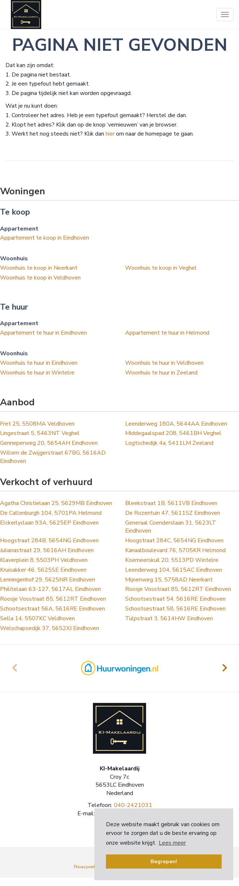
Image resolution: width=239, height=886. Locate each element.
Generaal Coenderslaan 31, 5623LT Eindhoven (170, 527)
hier (110, 134)
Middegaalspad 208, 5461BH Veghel (173, 433)
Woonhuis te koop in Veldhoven (40, 278)
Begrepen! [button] (163, 861)
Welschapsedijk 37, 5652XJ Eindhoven (49, 628)
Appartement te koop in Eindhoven (44, 238)
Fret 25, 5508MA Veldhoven (37, 424)
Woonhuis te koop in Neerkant (38, 268)
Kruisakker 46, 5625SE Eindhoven (43, 570)
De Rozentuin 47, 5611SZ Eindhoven (172, 513)
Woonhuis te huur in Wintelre (37, 373)
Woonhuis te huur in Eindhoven (38, 363)
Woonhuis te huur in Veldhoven (164, 363)
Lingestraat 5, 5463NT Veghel (40, 433)
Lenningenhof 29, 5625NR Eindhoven (47, 580)
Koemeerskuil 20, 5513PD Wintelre (171, 560)
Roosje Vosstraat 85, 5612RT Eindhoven (178, 589)
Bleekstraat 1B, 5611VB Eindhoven (171, 503)
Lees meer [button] (172, 843)
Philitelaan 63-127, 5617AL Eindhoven (50, 589)
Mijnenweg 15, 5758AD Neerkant (169, 580)
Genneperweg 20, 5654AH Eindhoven (49, 443)
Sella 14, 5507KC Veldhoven (37, 618)
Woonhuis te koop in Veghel (161, 268)
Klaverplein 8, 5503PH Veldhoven (44, 560)
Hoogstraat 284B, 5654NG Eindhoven (49, 541)
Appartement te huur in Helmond (167, 333)
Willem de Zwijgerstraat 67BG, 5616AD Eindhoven (53, 457)
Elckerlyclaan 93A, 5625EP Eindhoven (49, 523)
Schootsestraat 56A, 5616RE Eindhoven (52, 609)
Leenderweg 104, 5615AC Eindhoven (173, 570)
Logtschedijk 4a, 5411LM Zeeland (169, 443)
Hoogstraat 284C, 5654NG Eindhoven (174, 541)
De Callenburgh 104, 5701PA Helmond (51, 513)
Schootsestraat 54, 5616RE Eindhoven (175, 599)
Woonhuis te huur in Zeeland (161, 373)
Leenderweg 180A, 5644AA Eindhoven (176, 424)
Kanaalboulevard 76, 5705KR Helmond (175, 550)
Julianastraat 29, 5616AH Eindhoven (47, 550)
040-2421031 (133, 805)
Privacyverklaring (91, 867)
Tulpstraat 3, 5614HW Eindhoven (169, 618)
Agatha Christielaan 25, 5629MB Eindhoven (56, 503)
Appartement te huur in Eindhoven (43, 333)
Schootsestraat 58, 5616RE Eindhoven (175, 609)
